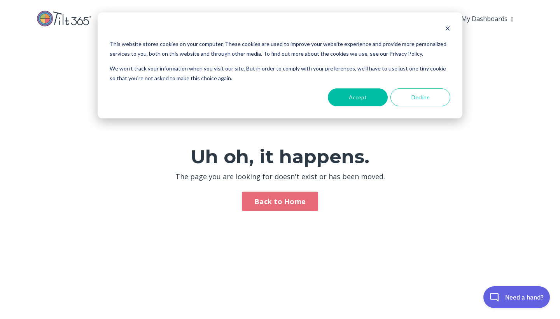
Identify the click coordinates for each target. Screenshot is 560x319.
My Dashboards (487, 18)
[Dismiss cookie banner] (447, 29)
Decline (420, 97)
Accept (358, 97)
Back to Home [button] (280, 201)
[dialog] (280, 65)
